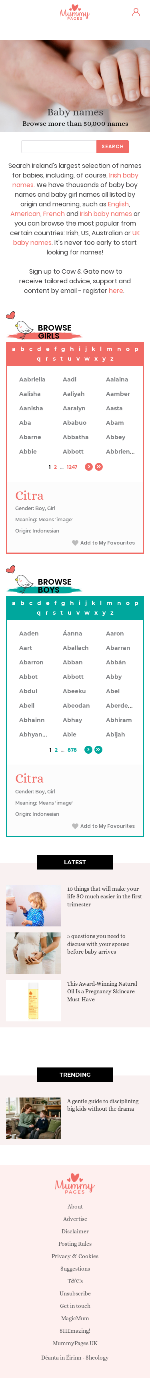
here (116, 290)
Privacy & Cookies (75, 1256)
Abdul (28, 691)
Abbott (73, 451)
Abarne (30, 437)
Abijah (115, 734)
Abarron (31, 662)
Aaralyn (74, 408)
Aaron (115, 633)
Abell (26, 705)
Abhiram (119, 720)
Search (113, 146)
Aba (25, 422)
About (75, 1206)
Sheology (97, 1357)
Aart (25, 648)
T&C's (75, 1281)
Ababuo (74, 422)
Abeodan (76, 705)
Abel (113, 691)
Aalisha (30, 393)
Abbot (28, 676)
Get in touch (75, 1306)
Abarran (118, 648)
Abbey (115, 437)
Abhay (72, 720)
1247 (72, 467)
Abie (69, 734)
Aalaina (117, 379)
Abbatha (76, 437)
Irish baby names (106, 213)
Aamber (118, 393)
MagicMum (75, 1318)
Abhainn (32, 720)
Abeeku (74, 691)
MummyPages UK (75, 1343)
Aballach (76, 648)
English (118, 204)
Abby (114, 676)
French (54, 213)
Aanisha (31, 408)
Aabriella (32, 379)
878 (72, 750)
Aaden (29, 633)
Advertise (75, 1219)
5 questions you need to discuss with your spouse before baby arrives (98, 944)
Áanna (72, 633)
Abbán (116, 662)
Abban (73, 662)
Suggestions (75, 1268)
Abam (115, 422)
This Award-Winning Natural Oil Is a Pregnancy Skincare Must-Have (102, 992)
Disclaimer (75, 1231)
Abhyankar (35, 734)
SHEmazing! (75, 1331)
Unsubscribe (75, 1293)
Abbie (28, 451)
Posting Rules (75, 1244)
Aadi (69, 379)
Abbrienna (122, 451)
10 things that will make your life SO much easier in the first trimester (104, 897)
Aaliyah (74, 393)
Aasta (114, 408)
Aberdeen (121, 705)
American (25, 213)
